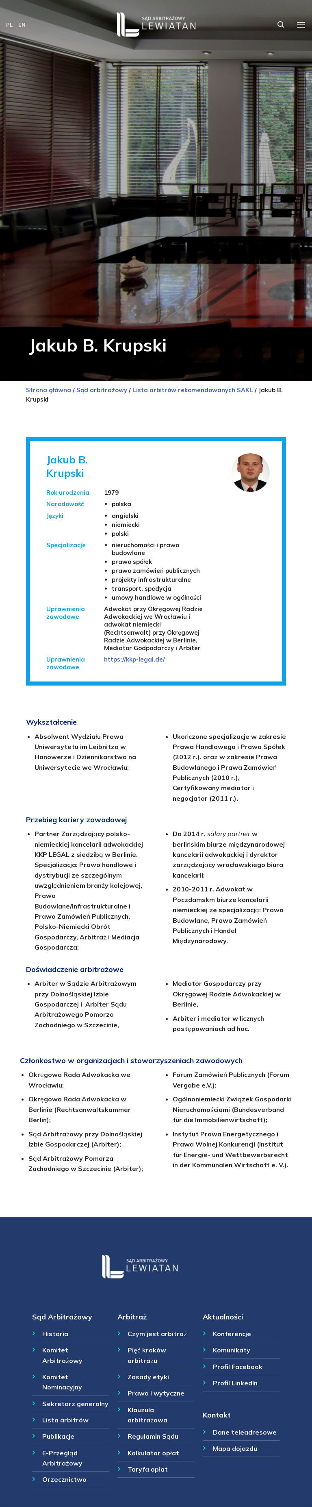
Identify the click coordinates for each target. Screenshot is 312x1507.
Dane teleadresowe (245, 1432)
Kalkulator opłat (153, 1453)
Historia (55, 1334)
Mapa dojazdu (235, 1448)
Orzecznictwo (64, 1479)
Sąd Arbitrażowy (62, 1316)
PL (9, 25)
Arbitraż (132, 1316)
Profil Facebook (237, 1367)
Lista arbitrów (65, 1420)
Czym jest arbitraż (157, 1334)
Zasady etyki (148, 1377)
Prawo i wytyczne (156, 1393)
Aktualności (223, 1316)
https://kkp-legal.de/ (134, 659)
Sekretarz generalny (75, 1404)
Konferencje (232, 1334)
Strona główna (48, 390)
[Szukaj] (280, 25)
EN (22, 25)
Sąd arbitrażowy (101, 390)
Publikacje (58, 1436)
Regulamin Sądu (153, 1436)
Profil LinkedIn (235, 1383)
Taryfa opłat (148, 1469)
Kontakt (217, 1414)
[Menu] (301, 25)
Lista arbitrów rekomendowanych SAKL (192, 390)
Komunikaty (231, 1350)
